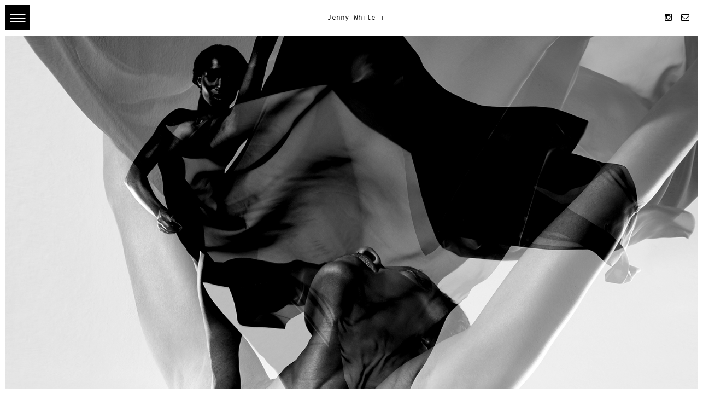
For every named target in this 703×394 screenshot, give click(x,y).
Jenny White (351, 17)
